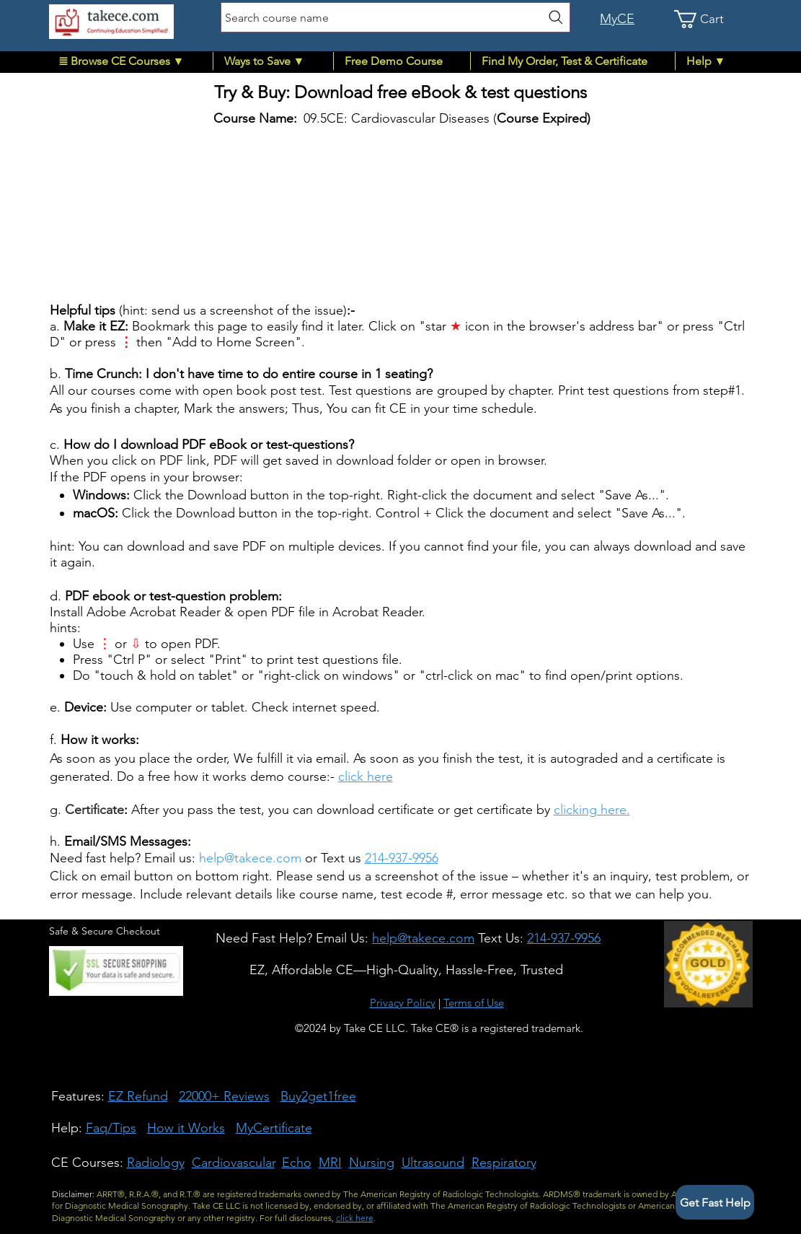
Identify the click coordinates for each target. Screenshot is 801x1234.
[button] (130, 61)
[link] (708, 19)
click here (365, 776)
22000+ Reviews (224, 1096)
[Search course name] (395, 17)
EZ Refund (138, 1096)
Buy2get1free (318, 1096)
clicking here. (592, 810)
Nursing (371, 1162)
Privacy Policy (402, 1003)
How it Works (186, 1128)
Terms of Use (473, 1003)
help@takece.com (250, 858)
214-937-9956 (401, 858)
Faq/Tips (111, 1128)
